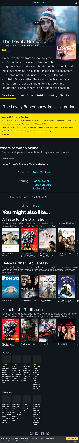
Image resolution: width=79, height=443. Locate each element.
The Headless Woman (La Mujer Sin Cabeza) (27, 255)
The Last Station (8, 254)
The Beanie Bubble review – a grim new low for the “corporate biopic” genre (44, 371)
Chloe (60, 344)
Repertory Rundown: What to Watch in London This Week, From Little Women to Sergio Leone (9, 398)
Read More (42, 440)
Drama (22, 45)
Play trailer (38, 23)
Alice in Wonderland (46, 300)
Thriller (40, 45)
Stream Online (31, 96)
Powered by (9, 158)
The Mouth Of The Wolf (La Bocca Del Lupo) (46, 255)
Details (50, 96)
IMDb (35, 205)
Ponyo (5, 300)
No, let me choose (72, 441)
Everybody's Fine (64, 254)
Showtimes (9, 96)
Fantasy (31, 45)
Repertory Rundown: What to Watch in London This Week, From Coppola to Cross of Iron (27, 398)
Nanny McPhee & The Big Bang (64, 301)
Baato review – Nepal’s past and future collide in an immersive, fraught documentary (26, 371)
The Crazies (25, 344)
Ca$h (41, 344)
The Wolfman (26, 300)
